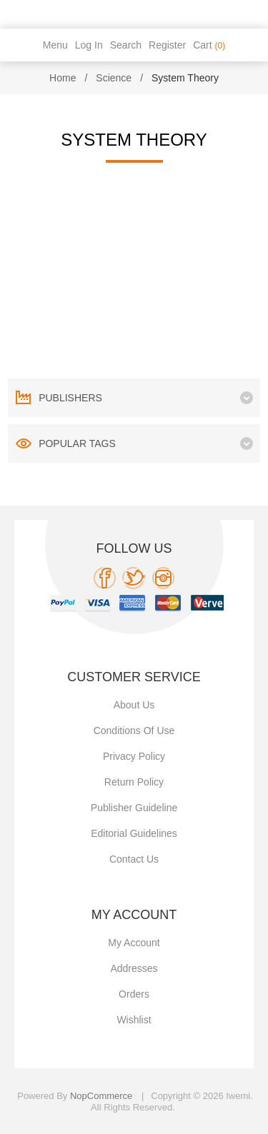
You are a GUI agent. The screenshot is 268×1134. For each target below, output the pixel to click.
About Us (134, 705)
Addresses (133, 968)
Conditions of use (134, 730)
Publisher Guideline (134, 807)
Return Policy (134, 782)
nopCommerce (101, 1095)
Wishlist (133, 1019)
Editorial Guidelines (134, 833)
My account (133, 942)
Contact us (134, 859)
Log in (89, 45)
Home (62, 78)
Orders (134, 994)
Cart (209, 45)
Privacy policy (134, 756)
